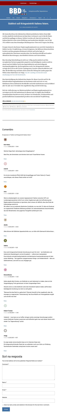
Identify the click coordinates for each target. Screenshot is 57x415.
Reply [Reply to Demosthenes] (5, 301)
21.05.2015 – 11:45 (13, 312)
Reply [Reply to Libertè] (5, 181)
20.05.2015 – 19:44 (13, 146)
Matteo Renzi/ (6, 106)
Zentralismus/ (42, 105)
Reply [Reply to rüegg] (5, 351)
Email (4, 390)
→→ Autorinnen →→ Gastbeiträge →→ (28, 3)
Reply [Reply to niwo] (5, 215)
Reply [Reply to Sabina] (5, 265)
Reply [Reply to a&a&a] (5, 236)
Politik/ (28, 105)
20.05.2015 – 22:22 (13, 227)
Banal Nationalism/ (50, 105)
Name (4, 382)
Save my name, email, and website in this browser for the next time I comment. (26, 405)
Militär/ (20, 105)
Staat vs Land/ (33, 105)
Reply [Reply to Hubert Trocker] (5, 326)
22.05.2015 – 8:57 (13, 337)
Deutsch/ (25, 106)
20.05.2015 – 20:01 (13, 170)
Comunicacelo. (32, 109)
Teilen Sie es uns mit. (16, 109)
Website (4, 397)
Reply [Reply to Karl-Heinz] (5, 159)
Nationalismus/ (24, 105)
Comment (5, 364)
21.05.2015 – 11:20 (13, 276)
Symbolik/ (38, 105)
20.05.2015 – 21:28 (13, 193)
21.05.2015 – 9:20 (13, 247)
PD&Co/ (19, 106)
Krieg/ (17, 105)
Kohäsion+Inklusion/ (12, 105)
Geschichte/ (6, 105)
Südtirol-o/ (14, 106)
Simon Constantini (27, 27)
